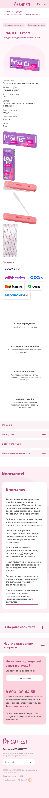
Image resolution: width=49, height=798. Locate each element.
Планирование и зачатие (13, 25)
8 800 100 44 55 (20, 692)
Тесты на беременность (13, 15)
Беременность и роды (36, 25)
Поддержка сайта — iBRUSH (13, 776)
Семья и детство (21, 706)
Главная (6, 12)
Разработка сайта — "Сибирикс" (17, 780)
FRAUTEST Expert (33, 15)
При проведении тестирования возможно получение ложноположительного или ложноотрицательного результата (22, 596)
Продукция (17, 12)
